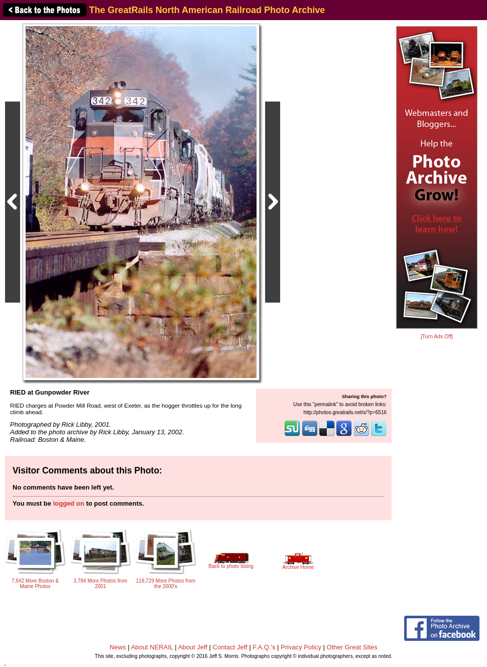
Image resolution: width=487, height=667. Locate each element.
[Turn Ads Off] (437, 336)
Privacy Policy (301, 647)
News (117, 647)
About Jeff (192, 647)
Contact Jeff (230, 647)
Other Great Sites (352, 647)
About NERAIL (152, 647)
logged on (68, 503)
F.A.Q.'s (264, 647)
